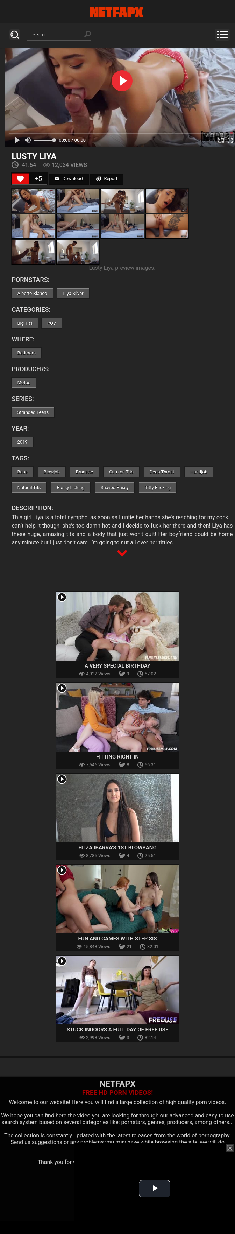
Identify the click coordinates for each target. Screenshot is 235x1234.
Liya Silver (73, 293)
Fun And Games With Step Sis (117, 939)
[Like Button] (20, 178)
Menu (222, 34)
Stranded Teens (33, 412)
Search (14, 34)
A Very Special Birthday (117, 666)
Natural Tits (29, 487)
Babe (22, 471)
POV (51, 323)
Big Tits (24, 323)
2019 (22, 442)
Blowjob (52, 471)
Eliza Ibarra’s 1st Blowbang (117, 848)
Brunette (84, 471)
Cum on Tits (121, 471)
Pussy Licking (70, 487)
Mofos (23, 382)
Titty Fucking (158, 487)
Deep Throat (162, 471)
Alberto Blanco (32, 293)
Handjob (198, 471)
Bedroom (26, 352)
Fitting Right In (117, 757)
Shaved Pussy (115, 487)
